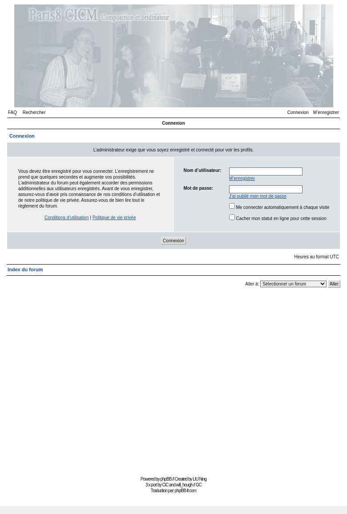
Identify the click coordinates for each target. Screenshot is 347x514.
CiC (165, 484)
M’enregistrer (326, 112)
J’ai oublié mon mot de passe (258, 196)
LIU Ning (199, 479)
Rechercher (34, 112)
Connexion (298, 112)
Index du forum (25, 269)
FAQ (12, 112)
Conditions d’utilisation (66, 217)
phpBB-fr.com (186, 490)
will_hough (184, 484)
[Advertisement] (83, 380)
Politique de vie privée (114, 217)
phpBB (165, 479)
